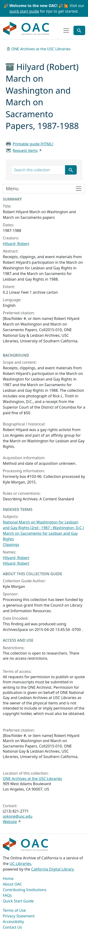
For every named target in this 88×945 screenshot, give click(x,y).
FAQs (7, 895)
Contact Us (12, 927)
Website (10, 821)
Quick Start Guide (18, 901)
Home (8, 878)
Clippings (11, 544)
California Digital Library (52, 869)
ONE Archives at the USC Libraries (40, 48)
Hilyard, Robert (16, 243)
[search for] (38, 170)
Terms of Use (14, 910)
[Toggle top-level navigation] (66, 30)
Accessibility (13, 921)
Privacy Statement (19, 916)
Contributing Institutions (24, 889)
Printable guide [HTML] (33, 144)
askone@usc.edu (17, 816)
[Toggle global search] (79, 30)
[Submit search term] (71, 170)
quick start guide (24, 11)
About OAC (12, 884)
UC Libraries (20, 863)
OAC (26, 29)
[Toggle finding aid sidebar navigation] (44, 188)
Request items (25, 150)
